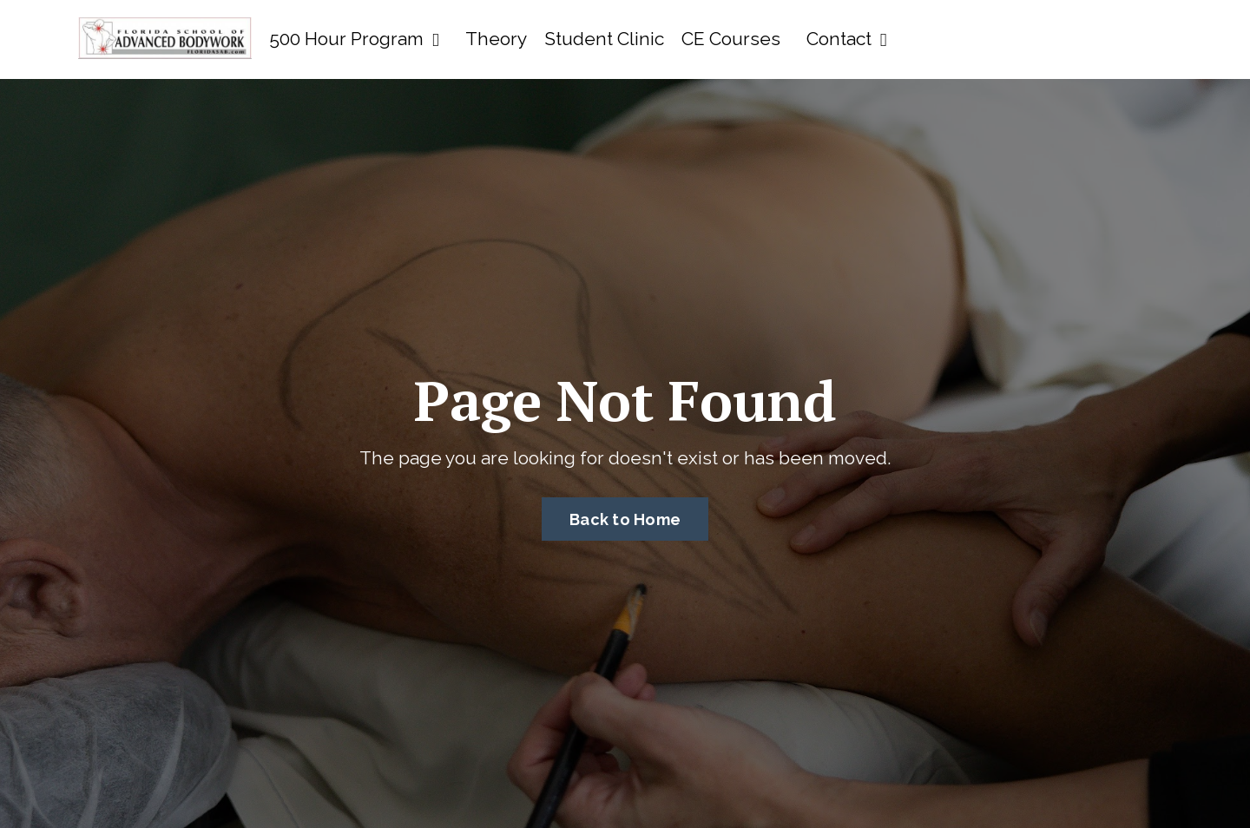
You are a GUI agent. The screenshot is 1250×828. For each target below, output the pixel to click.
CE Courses (730, 38)
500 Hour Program (354, 38)
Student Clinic (604, 38)
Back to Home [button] (625, 519)
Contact (846, 38)
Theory (496, 38)
